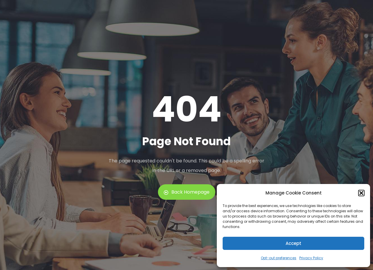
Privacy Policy (311, 257)
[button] (361, 193)
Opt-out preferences (278, 257)
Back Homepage (187, 192)
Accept (293, 243)
